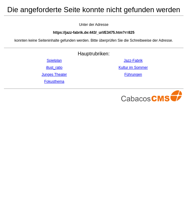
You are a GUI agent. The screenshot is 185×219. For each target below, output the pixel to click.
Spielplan (54, 60)
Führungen (133, 74)
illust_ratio (54, 67)
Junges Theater (54, 74)
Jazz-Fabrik (133, 60)
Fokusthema (54, 81)
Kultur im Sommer (133, 67)
